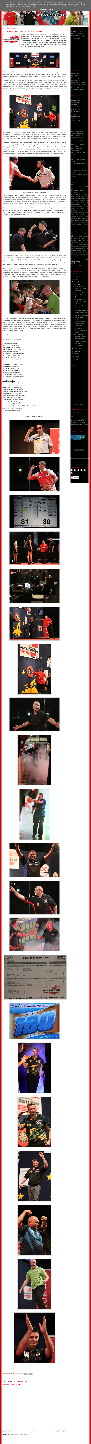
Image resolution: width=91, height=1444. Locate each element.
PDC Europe (74, 75)
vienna (72, 258)
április (76, 284)
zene (74, 265)
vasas (78, 256)
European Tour (82, 206)
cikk (79, 194)
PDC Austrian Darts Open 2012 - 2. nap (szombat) (80, 295)
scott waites (73, 246)
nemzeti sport (80, 232)
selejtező (85, 246)
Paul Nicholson (84, 233)
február (76, 351)
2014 (74, 274)
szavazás (79, 250)
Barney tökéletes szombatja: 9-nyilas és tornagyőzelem (81, 336)
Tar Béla (82, 252)
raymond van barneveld (80, 242)
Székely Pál (85, 250)
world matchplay (84, 263)
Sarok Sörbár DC (75, 111)
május (76, 281)
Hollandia (82, 214)
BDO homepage (75, 78)
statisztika (73, 250)
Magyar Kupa (73, 226)
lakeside (79, 224)
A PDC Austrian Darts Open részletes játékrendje (80, 323)
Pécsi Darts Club (75, 109)
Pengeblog (73, 104)
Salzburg (86, 244)
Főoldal (34, 1431)
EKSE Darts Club (75, 100)
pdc (72, 236)
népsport (86, 232)
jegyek (86, 220)
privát (71, 242)
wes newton (80, 258)
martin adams (78, 228)
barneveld (76, 188)
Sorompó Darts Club (76, 114)
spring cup (86, 248)
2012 (74, 279)
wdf (75, 258)
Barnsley (81, 188)
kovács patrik (81, 222)
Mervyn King (78, 230)
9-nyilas (74, 185)
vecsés (83, 256)
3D (71, 184)
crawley (78, 196)
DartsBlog (73, 98)
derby (87, 200)
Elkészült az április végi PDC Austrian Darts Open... (80, 330)
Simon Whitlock (74, 248)
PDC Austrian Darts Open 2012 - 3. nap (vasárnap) (80, 288)
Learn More (43, 9)
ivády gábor (85, 218)
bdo (71, 190)
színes (72, 252)
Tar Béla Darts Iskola (76, 87)
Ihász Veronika (84, 216)
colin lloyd (83, 194)
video (86, 256)
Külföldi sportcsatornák (77, 33)
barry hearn (85, 188)
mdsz (83, 228)
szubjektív (76, 252)
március (76, 348)
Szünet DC (73, 118)
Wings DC (73, 123)
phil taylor (79, 236)
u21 (85, 252)
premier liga (85, 240)
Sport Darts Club (75, 116)
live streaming (85, 224)
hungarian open (75, 216)
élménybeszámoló (75, 204)
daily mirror (85, 196)
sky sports (80, 248)
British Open (77, 192)
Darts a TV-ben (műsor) (77, 31)
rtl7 (77, 244)
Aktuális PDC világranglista (78, 36)
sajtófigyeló (81, 244)
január (76, 353)
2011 (74, 357)
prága (87, 238)
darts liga (73, 198)
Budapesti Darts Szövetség (78, 85)
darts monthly (82, 198)
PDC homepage (75, 73)
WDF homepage (75, 80)
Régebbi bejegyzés (60, 1431)
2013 (74, 276)
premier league (76, 240)
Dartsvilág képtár (75, 38)
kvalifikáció (73, 224)
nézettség (72, 233)
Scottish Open (79, 246)
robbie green (73, 244)
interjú (79, 218)
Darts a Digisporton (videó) (78, 163)
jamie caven (81, 220)
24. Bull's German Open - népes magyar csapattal (81, 317)
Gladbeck (77, 212)
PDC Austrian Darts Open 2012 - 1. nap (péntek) (80, 301)
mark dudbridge (81, 226)
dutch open (84, 202)
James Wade (74, 220)
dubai (77, 202)
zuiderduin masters (81, 265)
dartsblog (76, 200)
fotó (77, 208)
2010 (74, 359)
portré (83, 238)
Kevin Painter (73, 222)
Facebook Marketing (79, 404)
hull (87, 214)
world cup (85, 262)
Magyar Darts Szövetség (77, 82)
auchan (80, 186)
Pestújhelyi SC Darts (76, 107)
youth (71, 265)
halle (77, 214)
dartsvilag (82, 200)
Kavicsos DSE (74, 102)
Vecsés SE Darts (75, 121)
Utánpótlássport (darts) (77, 89)
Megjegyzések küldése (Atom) (19, 1434)
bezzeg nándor (79, 190)
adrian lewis (80, 184)
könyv (87, 222)
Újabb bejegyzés (7, 1431)
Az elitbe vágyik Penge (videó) (79, 157)
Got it (51, 9)
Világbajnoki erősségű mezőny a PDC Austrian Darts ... (80, 343)
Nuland (78, 233)
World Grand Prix (75, 263)
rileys (87, 242)
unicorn (76, 254)
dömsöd (72, 202)
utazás (80, 254)
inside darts (73, 218)
